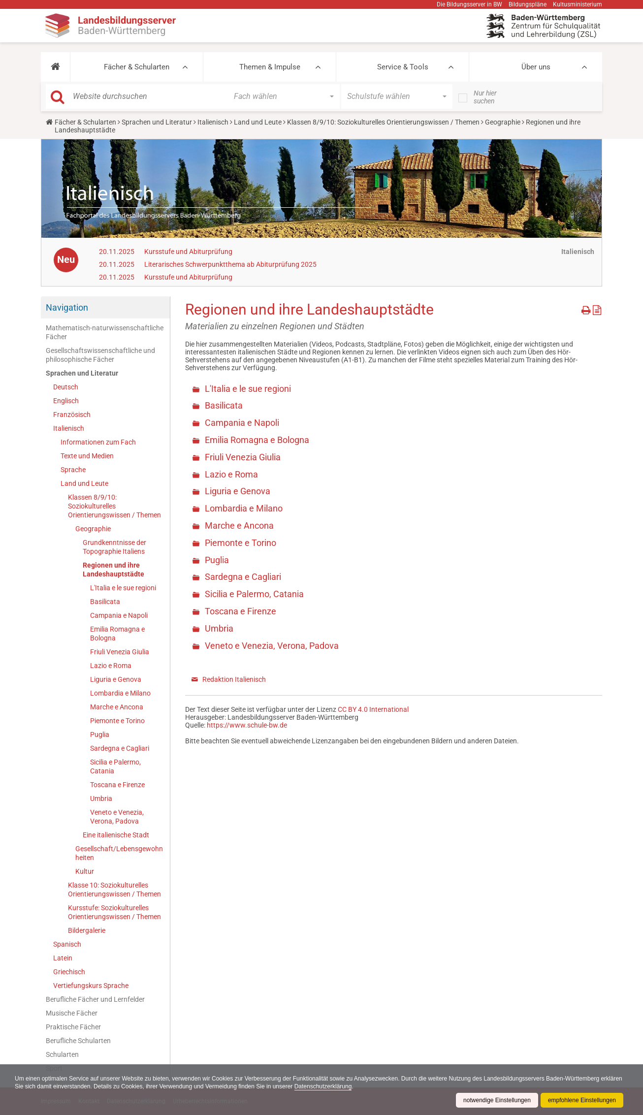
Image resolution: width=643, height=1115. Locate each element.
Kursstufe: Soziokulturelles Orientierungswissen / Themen (114, 912)
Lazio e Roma (110, 665)
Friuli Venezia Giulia (119, 652)
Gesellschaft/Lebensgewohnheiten (119, 853)
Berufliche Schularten (78, 1041)
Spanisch (67, 944)
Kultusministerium (577, 4)
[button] (55, 67)
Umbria (101, 798)
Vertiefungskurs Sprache (91, 985)
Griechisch (69, 972)
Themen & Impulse (269, 67)
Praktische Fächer (73, 1027)
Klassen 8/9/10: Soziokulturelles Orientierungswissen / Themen (383, 122)
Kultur (84, 871)
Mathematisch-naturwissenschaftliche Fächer (104, 332)
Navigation (67, 307)
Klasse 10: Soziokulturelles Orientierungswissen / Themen (114, 889)
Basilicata (105, 601)
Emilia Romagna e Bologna (117, 633)
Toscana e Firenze (117, 785)
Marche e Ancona (116, 707)
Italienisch (212, 122)
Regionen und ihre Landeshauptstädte (113, 569)
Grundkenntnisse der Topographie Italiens (114, 547)
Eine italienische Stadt (116, 835)
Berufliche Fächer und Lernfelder (95, 999)
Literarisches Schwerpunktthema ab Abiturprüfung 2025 (230, 264)
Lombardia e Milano (120, 693)
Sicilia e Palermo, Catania (115, 766)
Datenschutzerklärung (323, 1086)
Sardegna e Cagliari (119, 748)
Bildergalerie (86, 930)
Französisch (72, 414)
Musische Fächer (71, 1013)
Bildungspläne (528, 4)
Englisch (66, 401)
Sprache (73, 470)
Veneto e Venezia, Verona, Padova (117, 816)
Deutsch (65, 387)
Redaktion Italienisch (234, 679)
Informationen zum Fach (98, 442)
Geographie (502, 122)
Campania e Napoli (119, 615)
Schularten (62, 1054)
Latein (62, 958)
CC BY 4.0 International (373, 709)
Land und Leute (258, 122)
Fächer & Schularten (136, 67)
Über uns (535, 67)
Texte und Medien (87, 456)
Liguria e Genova (115, 679)
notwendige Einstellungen (497, 1100)
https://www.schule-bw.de (247, 725)
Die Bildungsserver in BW (469, 4)
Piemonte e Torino (117, 721)
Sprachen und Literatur (157, 122)
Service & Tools (402, 67)
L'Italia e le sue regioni (123, 588)
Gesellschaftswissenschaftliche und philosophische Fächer (100, 355)
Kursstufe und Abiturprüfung (188, 251)
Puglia (99, 734)
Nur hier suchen (485, 97)
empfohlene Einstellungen (582, 1100)
